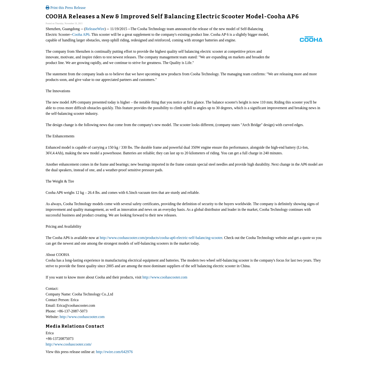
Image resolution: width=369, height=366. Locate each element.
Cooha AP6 (80, 34)
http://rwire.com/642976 (114, 352)
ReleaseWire (94, 29)
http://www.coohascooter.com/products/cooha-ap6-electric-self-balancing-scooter (161, 238)
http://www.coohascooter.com (164, 277)
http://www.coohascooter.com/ (69, 344)
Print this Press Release (66, 8)
